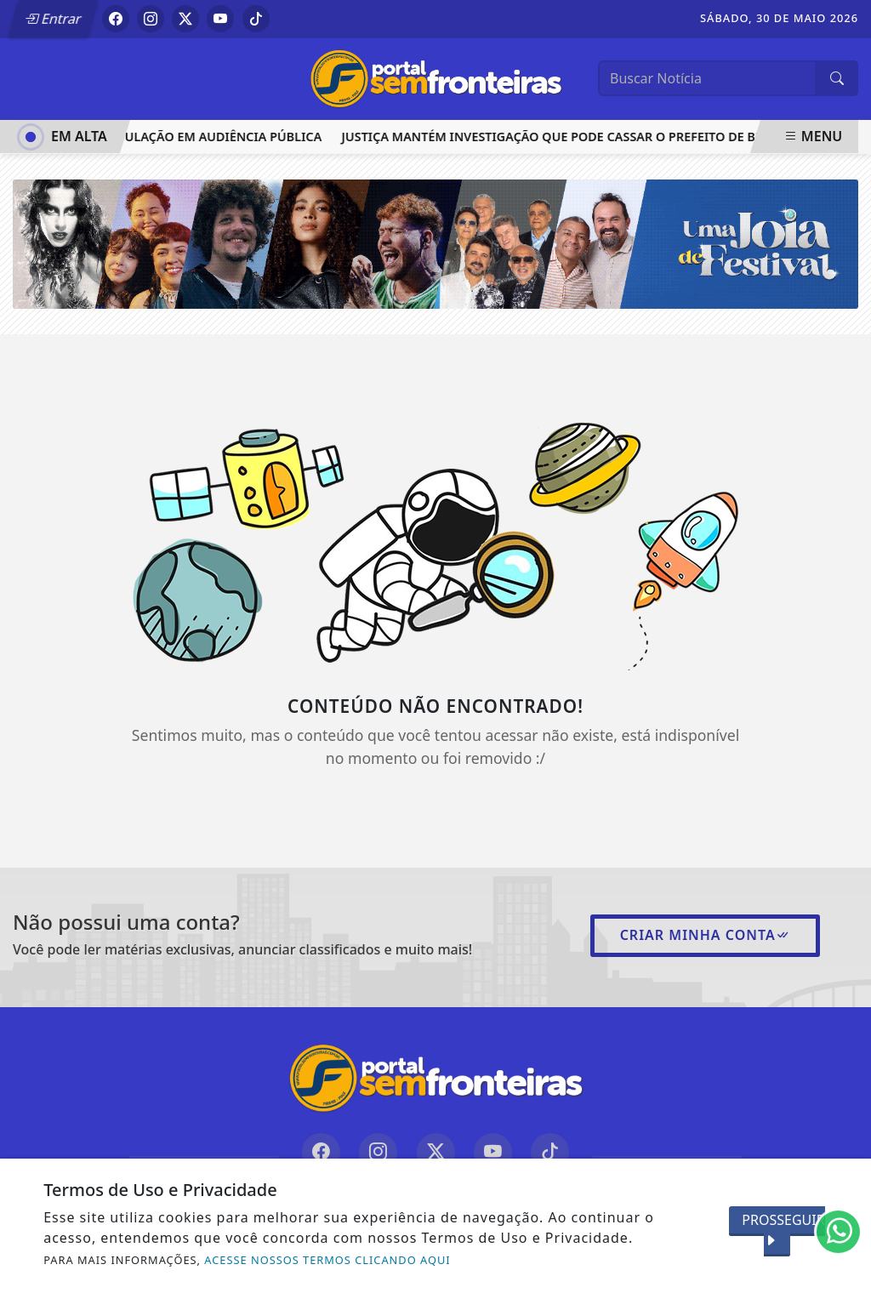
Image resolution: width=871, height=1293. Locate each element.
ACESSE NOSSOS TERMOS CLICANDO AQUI (327, 1259)
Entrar (53, 18)
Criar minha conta (705, 935)
